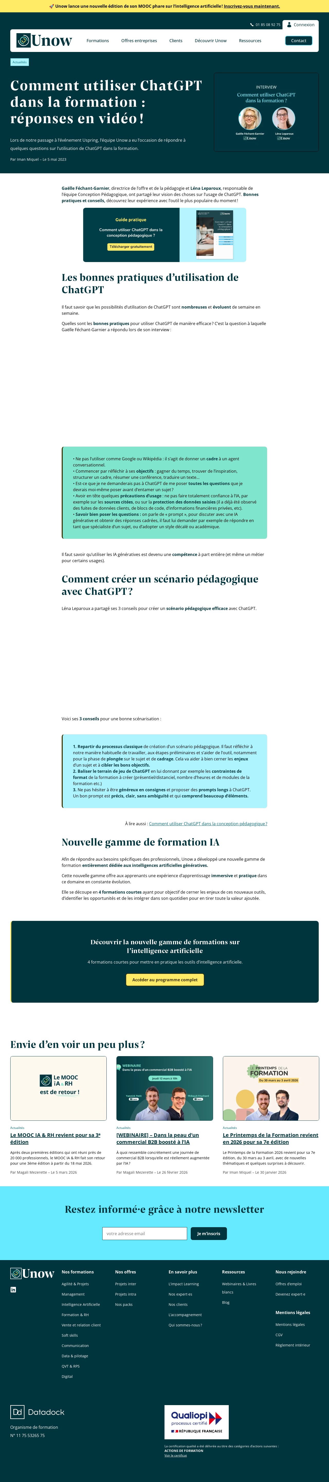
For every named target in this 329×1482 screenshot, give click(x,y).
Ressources (233, 1272)
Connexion (301, 25)
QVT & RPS (71, 1366)
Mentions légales (293, 1312)
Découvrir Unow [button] (211, 40)
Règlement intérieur (293, 1345)
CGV (279, 1334)
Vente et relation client (81, 1325)
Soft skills (70, 1335)
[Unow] (44, 40)
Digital (67, 1376)
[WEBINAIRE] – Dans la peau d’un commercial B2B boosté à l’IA (157, 1138)
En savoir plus (183, 1272)
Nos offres (125, 1272)
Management (73, 1294)
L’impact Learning (184, 1283)
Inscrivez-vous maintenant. (164, 6)
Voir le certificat (175, 1455)
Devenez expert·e (290, 1294)
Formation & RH (75, 1314)
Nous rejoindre (291, 1272)
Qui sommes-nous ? (185, 1325)
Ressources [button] (250, 40)
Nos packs (124, 1304)
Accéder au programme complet (165, 980)
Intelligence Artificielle (81, 1304)
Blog (226, 1302)
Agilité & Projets (75, 1283)
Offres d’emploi (289, 1283)
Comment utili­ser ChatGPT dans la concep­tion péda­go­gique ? (208, 824)
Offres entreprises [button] (139, 40)
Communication (75, 1345)
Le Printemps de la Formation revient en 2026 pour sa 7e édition (270, 1138)
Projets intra (125, 1294)
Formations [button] (98, 40)
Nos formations (78, 1272)
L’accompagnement (185, 1314)
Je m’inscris (208, 1233)
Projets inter (125, 1283)
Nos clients (178, 1304)
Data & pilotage (75, 1355)
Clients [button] (175, 40)
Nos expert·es (180, 1294)
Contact (298, 40)
